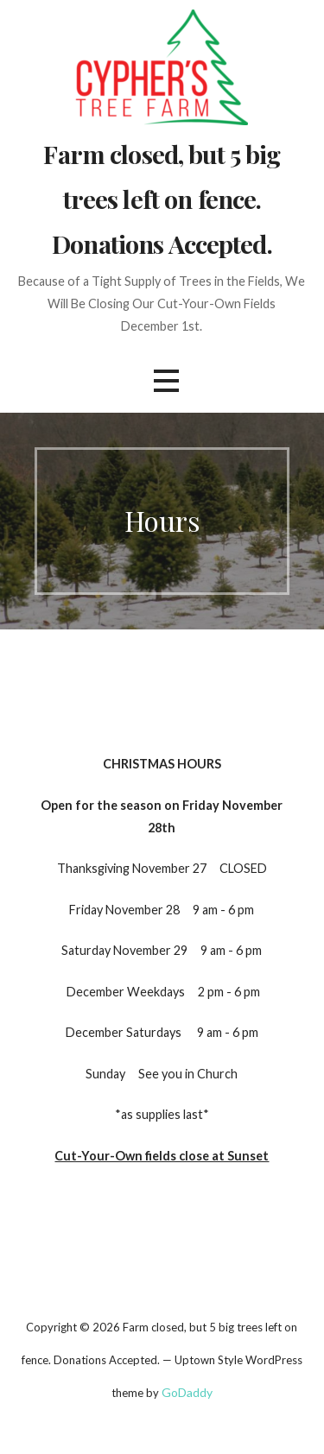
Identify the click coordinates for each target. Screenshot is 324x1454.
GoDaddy (187, 1392)
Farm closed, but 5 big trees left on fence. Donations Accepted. (161, 198)
